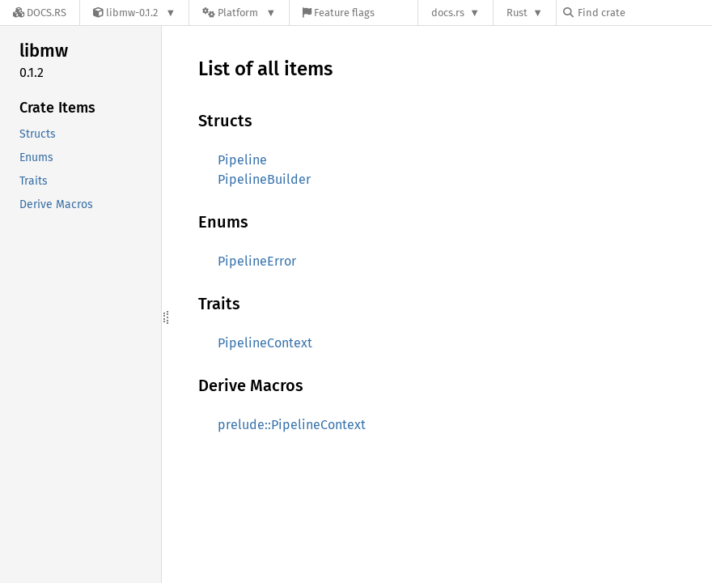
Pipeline (242, 160)
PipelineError (257, 261)
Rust (517, 12)
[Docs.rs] (39, 12)
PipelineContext (265, 343)
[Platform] (239, 12)
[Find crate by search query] (644, 12)
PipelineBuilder (264, 179)
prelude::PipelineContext (292, 424)
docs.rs (447, 12)
